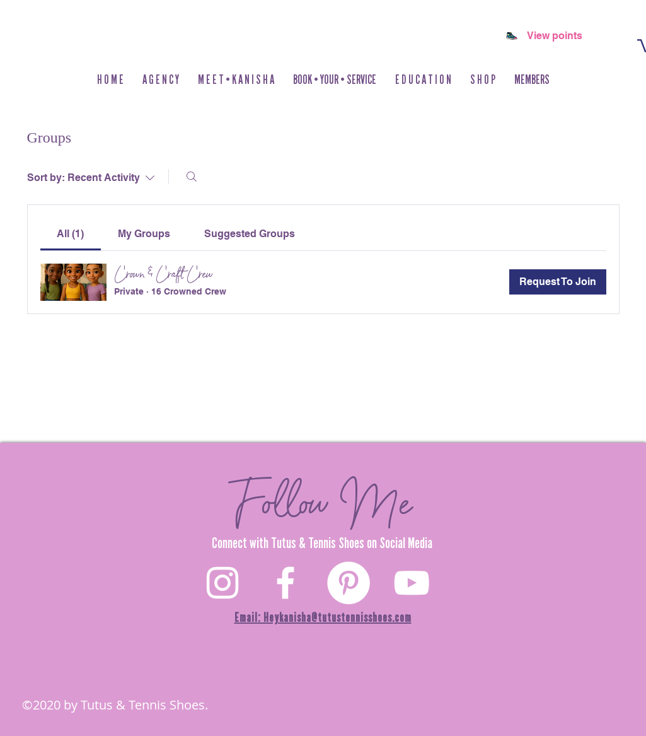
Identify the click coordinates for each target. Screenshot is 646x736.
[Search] (191, 176)
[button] (483, 79)
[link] (70, 234)
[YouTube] (411, 582)
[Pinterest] (348, 582)
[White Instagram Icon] (222, 582)
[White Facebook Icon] (285, 582)
